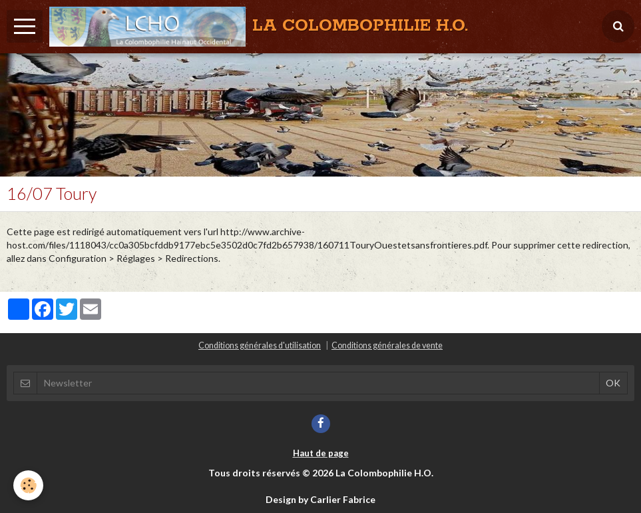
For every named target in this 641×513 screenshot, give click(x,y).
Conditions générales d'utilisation (259, 345)
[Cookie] (28, 485)
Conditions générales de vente (387, 345)
